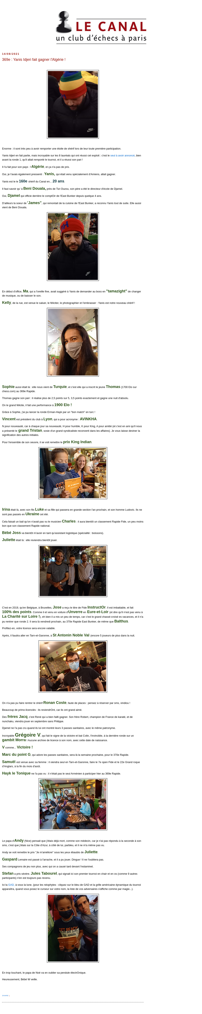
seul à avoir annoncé (122, 155)
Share (5, 996)
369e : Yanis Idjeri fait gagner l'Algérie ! (34, 59)
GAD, (11, 884)
